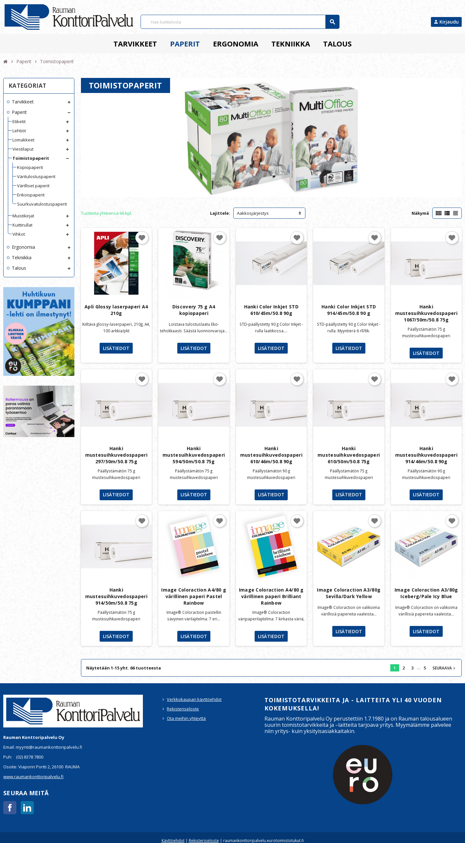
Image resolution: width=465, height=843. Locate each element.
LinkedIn (27, 807)
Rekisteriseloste (183, 709)
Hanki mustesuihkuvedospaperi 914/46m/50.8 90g (426, 455)
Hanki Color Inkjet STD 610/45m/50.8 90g (271, 309)
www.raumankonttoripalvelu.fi (33, 776)
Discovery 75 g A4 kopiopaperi (193, 309)
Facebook (9, 807)
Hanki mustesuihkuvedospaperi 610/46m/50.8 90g (271, 455)
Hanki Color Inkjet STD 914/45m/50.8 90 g (348, 309)
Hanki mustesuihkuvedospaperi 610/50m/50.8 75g (349, 455)
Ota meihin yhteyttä (186, 718)
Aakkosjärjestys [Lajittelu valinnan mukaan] (253, 213)
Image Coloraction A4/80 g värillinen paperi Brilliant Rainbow (271, 596)
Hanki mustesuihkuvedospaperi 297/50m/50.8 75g (116, 455)
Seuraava (444, 667)
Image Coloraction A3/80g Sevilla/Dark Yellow (348, 593)
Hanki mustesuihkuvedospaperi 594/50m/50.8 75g (194, 455)
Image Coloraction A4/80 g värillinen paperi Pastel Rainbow (193, 596)
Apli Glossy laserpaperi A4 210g (116, 309)
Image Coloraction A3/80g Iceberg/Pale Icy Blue (426, 593)
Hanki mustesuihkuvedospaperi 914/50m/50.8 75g (116, 596)
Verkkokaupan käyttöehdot (194, 699)
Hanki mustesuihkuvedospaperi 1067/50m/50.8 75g (426, 313)
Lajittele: (220, 213)
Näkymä (420, 213)
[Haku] (240, 22)
